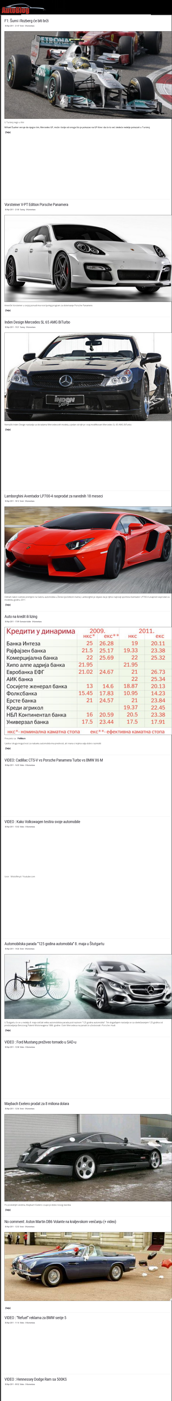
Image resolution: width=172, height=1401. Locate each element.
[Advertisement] (44, 167)
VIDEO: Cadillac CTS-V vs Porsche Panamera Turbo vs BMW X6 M (53, 760)
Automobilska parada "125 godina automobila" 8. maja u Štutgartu (54, 943)
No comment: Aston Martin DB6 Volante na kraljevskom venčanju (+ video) (60, 1221)
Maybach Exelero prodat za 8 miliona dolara (36, 1103)
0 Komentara (29, 26)
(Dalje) (8, 132)
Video (22, 765)
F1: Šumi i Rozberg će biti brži (26, 20)
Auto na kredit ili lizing (20, 616)
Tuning (22, 210)
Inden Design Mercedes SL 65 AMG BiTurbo (37, 322)
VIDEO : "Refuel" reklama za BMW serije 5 (35, 1317)
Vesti (22, 26)
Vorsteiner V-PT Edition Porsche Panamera (36, 204)
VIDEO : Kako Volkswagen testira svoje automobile (42, 821)
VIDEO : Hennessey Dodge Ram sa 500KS (35, 1379)
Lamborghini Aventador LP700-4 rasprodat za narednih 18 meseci (53, 496)
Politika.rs (21, 738)
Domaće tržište (25, 622)
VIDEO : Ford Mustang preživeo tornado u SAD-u (40, 1042)
